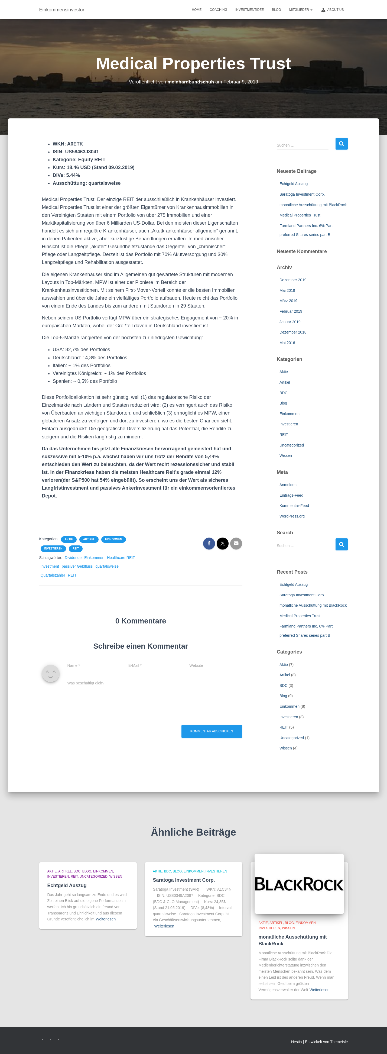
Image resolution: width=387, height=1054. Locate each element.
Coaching (218, 10)
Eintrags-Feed (291, 495)
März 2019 (288, 301)
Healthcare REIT (121, 557)
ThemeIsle (339, 1042)
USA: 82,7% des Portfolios (81, 349)
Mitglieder (301, 10)
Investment (50, 566)
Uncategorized (291, 445)
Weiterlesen (106, 919)
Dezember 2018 (293, 332)
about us (332, 10)
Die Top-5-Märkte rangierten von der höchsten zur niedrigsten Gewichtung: (126, 337)
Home (196, 10)
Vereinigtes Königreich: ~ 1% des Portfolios (103, 373)
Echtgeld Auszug (293, 184)
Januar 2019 (290, 322)
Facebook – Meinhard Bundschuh (42, 1041)
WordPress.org (292, 516)
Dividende (73, 557)
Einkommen (113, 539)
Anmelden (288, 485)
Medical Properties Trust (299, 215)
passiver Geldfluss (77, 566)
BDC (283, 393)
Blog (276, 10)
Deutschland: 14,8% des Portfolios (92, 357)
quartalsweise (107, 566)
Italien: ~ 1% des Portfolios (84, 365)
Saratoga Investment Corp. (302, 194)
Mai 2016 (287, 343)
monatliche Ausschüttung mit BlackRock (313, 205)
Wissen (285, 455)
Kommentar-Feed (294, 505)
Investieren (53, 548)
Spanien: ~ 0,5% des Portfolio (85, 381)
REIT (76, 548)
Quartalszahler (53, 575)
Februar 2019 (290, 311)
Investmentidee (249, 10)
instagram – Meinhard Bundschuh (58, 1041)
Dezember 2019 (293, 280)
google (50, 1041)
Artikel (89, 539)
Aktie (69, 539)
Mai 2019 (287, 290)
